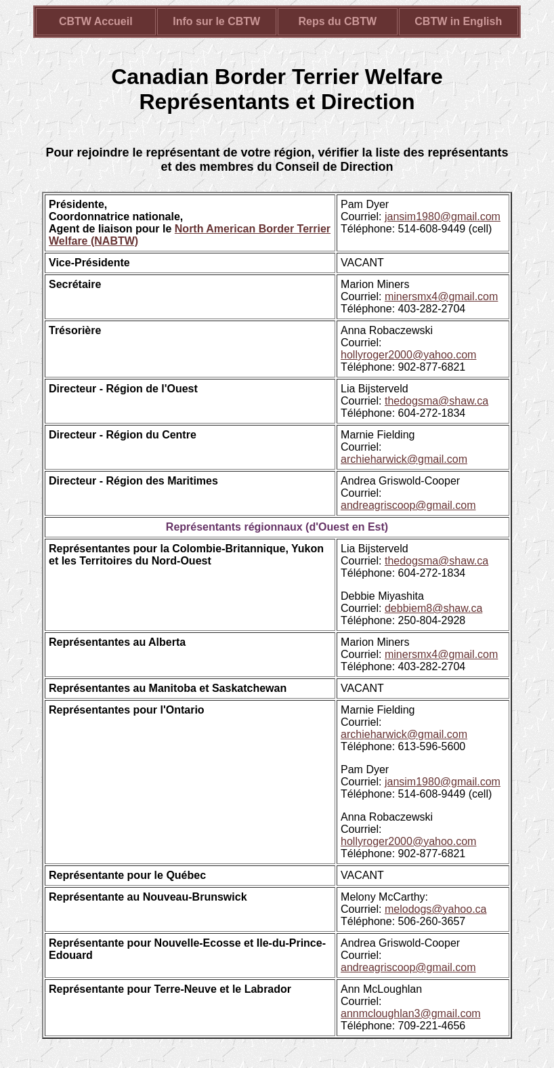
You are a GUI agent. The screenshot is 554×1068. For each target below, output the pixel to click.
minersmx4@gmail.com (441, 296)
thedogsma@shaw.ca (436, 401)
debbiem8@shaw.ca (433, 608)
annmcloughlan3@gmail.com (411, 1013)
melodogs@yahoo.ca (436, 909)
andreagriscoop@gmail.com (408, 505)
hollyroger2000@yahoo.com (408, 355)
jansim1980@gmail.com (442, 216)
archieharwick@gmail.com (404, 459)
